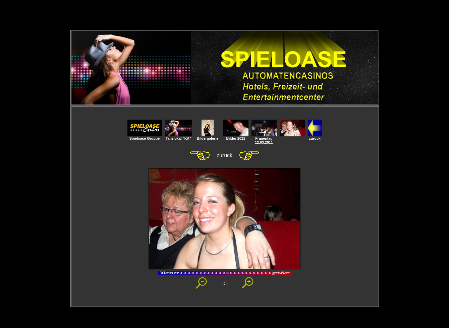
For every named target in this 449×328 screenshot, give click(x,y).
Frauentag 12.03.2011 (264, 138)
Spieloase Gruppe (144, 136)
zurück (315, 136)
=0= (224, 283)
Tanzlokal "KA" (178, 136)
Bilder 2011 (235, 136)
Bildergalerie (208, 136)
